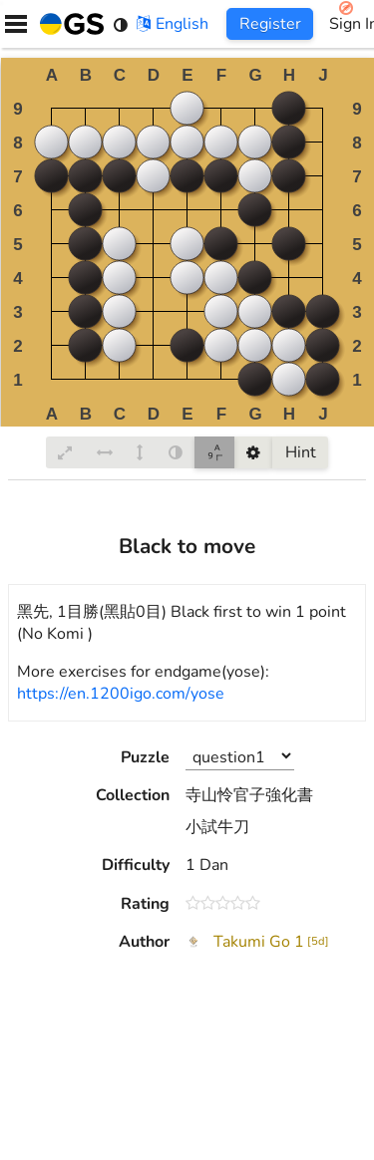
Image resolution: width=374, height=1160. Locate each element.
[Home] (68, 24)
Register (270, 24)
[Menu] (16, 24)
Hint (300, 452)
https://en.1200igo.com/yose (120, 694)
